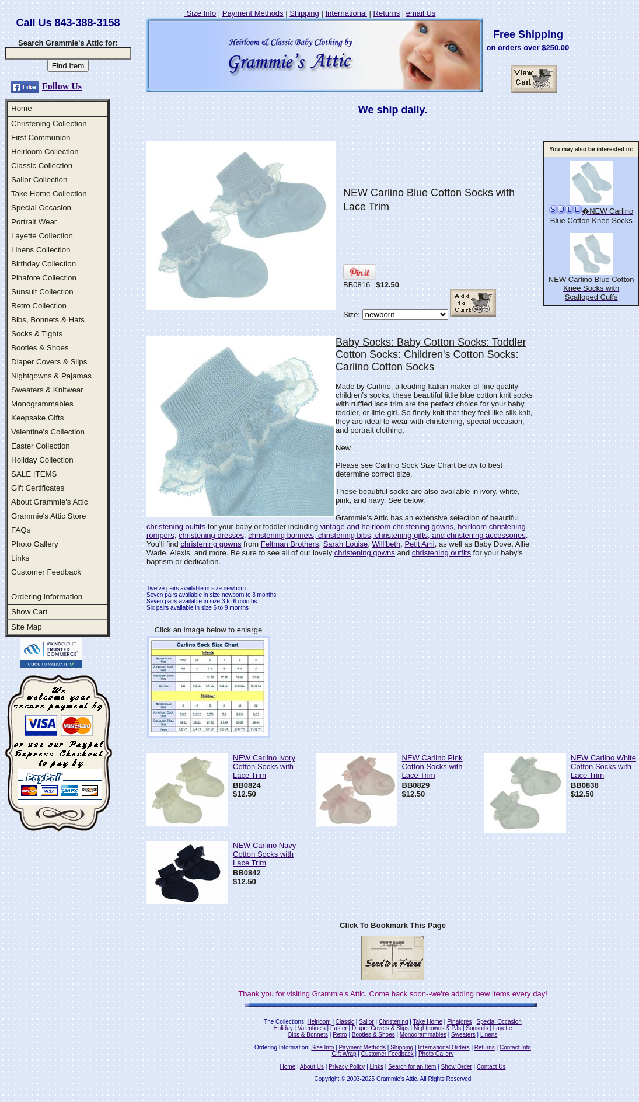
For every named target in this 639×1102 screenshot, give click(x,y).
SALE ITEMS (34, 474)
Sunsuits (477, 1028)
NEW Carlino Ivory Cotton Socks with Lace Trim (264, 766)
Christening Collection (49, 123)
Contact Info (515, 1047)
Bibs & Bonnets (308, 1034)
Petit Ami (419, 544)
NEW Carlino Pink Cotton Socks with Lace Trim (432, 766)
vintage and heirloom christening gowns (386, 526)
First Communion (40, 137)
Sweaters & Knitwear (47, 389)
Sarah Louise (345, 544)
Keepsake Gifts (37, 417)
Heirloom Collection (45, 151)
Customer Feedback (46, 572)
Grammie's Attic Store (48, 516)
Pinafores (459, 1021)
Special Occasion (41, 207)
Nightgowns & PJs (437, 1028)
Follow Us (62, 86)
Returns (386, 13)
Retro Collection (39, 305)
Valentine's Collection (48, 431)
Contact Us (491, 1066)
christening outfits (175, 526)
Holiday (282, 1028)
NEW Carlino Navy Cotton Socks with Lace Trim (264, 854)
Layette (502, 1028)
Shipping (304, 13)
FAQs (20, 530)
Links (20, 558)
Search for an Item (412, 1066)
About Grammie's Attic (49, 502)
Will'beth (386, 544)
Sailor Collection (39, 179)
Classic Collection (41, 165)
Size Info (200, 13)
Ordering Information (46, 596)
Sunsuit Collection (42, 291)
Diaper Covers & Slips (49, 361)
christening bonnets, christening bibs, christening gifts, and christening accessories (386, 535)
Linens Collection (41, 249)
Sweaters (463, 1034)
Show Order (456, 1066)
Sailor (366, 1021)
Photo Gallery (34, 544)
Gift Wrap (344, 1054)
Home (21, 108)
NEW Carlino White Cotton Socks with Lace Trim (603, 766)
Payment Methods (253, 13)
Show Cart (29, 611)
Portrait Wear (34, 221)
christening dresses (211, 535)
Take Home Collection (49, 193)
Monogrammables (42, 403)
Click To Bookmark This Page (393, 925)
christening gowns (210, 544)
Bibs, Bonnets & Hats (48, 319)
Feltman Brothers (290, 544)
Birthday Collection (43, 263)
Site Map (26, 627)
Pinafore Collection (43, 277)
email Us (421, 13)
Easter (338, 1028)
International (346, 13)
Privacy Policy (347, 1066)
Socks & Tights (36, 333)
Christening (393, 1021)
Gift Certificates (37, 488)
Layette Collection (42, 235)
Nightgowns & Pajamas (51, 375)
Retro (340, 1034)
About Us (312, 1066)
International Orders (443, 1047)
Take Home (427, 1021)
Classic (345, 1021)
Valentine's (312, 1028)
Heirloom (319, 1021)
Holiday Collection (42, 460)
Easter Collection (40, 446)
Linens (488, 1034)
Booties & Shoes (40, 347)
